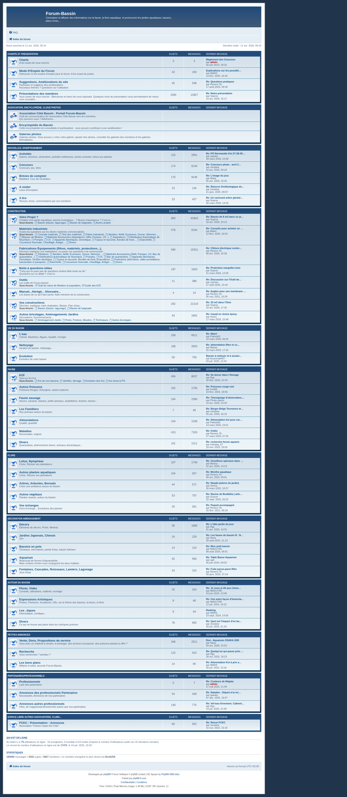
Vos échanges (29, 505)
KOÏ (21, 375)
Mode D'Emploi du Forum (36, 71)
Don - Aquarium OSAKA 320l (222, 640)
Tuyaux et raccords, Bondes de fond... (114, 239)
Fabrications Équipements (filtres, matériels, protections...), (60, 248)
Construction (17, 211)
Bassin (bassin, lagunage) (50, 222)
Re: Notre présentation (219, 93)
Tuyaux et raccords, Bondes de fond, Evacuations (81, 259)
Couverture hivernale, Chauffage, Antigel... (87, 262)
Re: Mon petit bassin (218, 546)
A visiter (25, 187)
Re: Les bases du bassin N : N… (224, 535)
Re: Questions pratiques (220, 81)
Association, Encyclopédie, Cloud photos (34, 107)
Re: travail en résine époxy (221, 314)
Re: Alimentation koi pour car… (224, 419)
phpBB (106, 774)
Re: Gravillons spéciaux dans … (224, 461)
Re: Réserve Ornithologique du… (225, 186)
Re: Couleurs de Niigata (219, 681)
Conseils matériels (46, 234)
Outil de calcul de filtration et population (58, 285)
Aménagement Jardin (48, 320)
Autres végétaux (30, 494)
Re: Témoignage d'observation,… (225, 397)
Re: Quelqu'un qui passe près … (224, 651)
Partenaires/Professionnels (26, 676)
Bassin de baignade (79, 222)
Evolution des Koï (93, 380)
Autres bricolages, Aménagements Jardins (48, 314)
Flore (11, 455)
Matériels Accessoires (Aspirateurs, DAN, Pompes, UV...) (76, 237)
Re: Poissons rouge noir (220, 386)
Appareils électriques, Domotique (71, 239)
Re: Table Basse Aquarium (221, 557)
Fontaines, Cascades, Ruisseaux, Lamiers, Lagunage (56, 569)
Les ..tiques (27, 610)
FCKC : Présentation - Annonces (41, 722)
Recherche (26, 651)
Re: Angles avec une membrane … (226, 291)
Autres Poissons (30, 387)
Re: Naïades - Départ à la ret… (223, 692)
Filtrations (42, 254)
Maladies (25, 431)
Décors (24, 524)
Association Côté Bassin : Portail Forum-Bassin (52, 113)
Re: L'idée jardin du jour (220, 524)
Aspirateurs (117, 237)
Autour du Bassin (19, 582)
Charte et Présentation (23, 54)
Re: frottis (212, 430)
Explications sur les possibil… (223, 70)
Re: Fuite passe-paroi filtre (221, 569)
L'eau (23, 334)
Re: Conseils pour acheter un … (224, 228)
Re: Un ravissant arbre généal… (224, 197)
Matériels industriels (33, 228)
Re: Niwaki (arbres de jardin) (222, 483)
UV (47, 239)
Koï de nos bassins (47, 380)
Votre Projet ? (28, 217)
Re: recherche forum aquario (222, 442)
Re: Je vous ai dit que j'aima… (223, 588)
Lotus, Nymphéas (31, 461)
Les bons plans (29, 662)
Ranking (211, 610)
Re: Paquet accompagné (220, 505)
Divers (71, 242)
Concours (26, 165)
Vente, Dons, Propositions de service (45, 640)
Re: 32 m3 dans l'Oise (218, 302)
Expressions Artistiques (35, 599)
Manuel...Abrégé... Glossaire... (40, 291)
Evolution (26, 356)
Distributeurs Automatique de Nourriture (59, 256)
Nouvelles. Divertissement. (25, 148)
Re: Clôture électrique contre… (224, 248)
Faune (11, 369)
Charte (24, 59)
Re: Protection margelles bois (223, 267)
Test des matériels (70, 234)
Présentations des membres (38, 93)
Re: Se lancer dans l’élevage (222, 375)
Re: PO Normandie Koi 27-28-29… (225, 153)
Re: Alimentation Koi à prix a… (223, 662)
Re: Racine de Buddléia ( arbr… (224, 494)
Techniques (100, 320)
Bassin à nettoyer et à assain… (224, 355)
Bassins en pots (30, 546)
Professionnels (29, 681)
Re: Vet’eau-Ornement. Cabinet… (225, 703)
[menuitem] (13, 32)
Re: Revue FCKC (215, 722)
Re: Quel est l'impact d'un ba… (224, 621)
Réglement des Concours (220, 59)
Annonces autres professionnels (41, 703)
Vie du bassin (16, 328)
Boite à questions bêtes (35, 268)
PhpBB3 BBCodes (170, 774)
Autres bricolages (120, 320)
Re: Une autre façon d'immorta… (225, 599)
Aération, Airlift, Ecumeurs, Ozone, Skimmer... (132, 234)
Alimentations (29, 420)
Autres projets (102, 222)
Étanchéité (144, 239)
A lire (23, 198)
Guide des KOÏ (91, 285)
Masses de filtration (31, 237)
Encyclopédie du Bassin (36, 125)
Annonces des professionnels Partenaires (48, 692)
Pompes (37, 239)
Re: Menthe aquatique (218, 472)
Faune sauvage (29, 398)
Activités (25, 153)
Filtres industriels (93, 234)
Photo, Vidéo (28, 588)
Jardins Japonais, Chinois (37, 535)
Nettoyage (26, 345)
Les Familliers (29, 409)
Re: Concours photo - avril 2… (223, 164)
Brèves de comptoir (32, 176)
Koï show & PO (115, 380)
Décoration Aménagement (24, 518)
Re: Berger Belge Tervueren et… (224, 408)
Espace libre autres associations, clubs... (35, 717)
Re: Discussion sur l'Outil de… (223, 279)
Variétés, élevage (70, 380)
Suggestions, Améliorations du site (43, 82)
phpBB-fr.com (139, 778)
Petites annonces (19, 635)
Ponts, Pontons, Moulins (76, 320)
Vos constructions (31, 302)
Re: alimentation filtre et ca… (223, 344)
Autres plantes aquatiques (37, 472)
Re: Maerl (211, 333)
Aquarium (26, 557)
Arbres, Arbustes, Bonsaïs (37, 483)
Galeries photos (30, 134)
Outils (23, 280)
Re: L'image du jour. (217, 175)
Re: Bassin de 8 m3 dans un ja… (224, 216)
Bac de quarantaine (116, 256)
